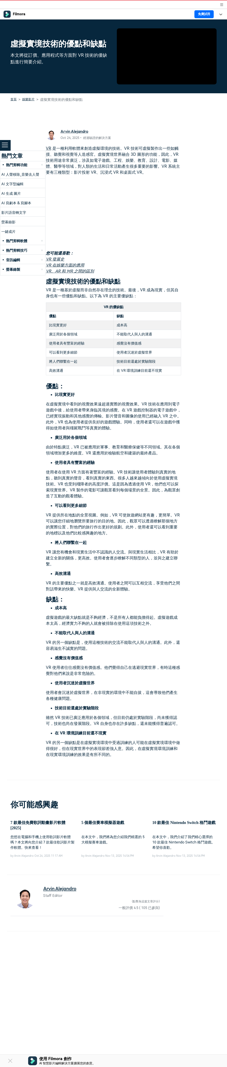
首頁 (13, 99)
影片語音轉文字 (13, 212)
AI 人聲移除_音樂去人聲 (20, 174)
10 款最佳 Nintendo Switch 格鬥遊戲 (183, 822)
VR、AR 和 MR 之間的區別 (70, 271)
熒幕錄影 (8, 222)
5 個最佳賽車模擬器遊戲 (102, 822)
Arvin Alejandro (74, 131)
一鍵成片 (8, 232)
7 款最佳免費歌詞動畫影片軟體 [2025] (37, 825)
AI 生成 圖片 (11, 193)
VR (48, 148)
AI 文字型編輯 (12, 184)
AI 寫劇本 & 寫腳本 (16, 203)
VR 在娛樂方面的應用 (65, 265)
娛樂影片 (28, 99)
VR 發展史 (55, 259)
